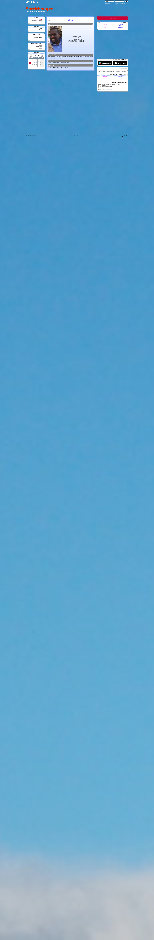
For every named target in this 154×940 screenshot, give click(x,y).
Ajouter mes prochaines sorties (105, 89)
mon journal (39, 36)
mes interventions (37, 39)
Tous (99, 22)
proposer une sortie (37, 20)
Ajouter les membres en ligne (105, 86)
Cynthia (105, 24)
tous (41, 28)
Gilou (120, 25)
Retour (50, 20)
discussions (39, 46)
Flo (105, 27)
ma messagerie (38, 37)
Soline (105, 76)
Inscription (113, 18)
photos (40, 29)
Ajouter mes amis (102, 85)
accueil (40, 45)
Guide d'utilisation (31, 136)
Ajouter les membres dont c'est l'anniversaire (109, 84)
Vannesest (120, 78)
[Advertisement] (91, 9)
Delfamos (120, 27)
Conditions (77, 136)
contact (40, 48)
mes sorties (39, 22)
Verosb (105, 78)
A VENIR (40, 19)
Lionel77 (120, 24)
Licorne (105, 25)
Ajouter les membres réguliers (105, 87)
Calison (120, 76)
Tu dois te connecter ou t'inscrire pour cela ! (58, 62)
